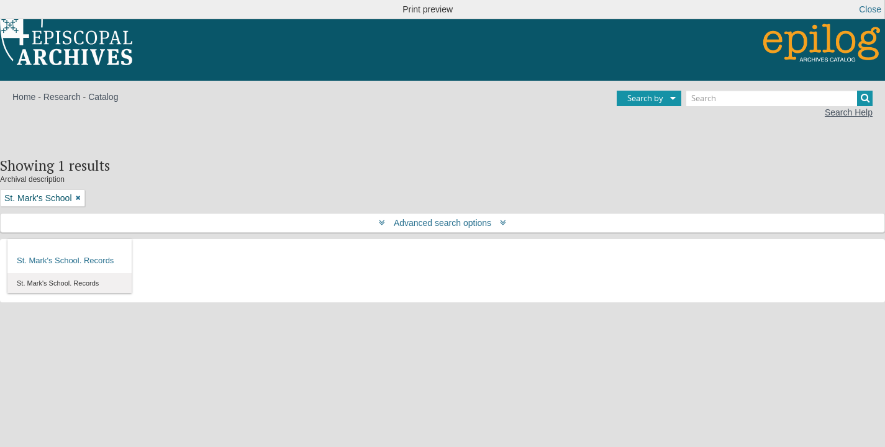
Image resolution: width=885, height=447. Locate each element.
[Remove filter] (78, 198)
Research (62, 97)
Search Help (849, 112)
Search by (645, 98)
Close (870, 9)
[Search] (779, 98)
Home (23, 97)
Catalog (103, 97)
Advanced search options (442, 223)
